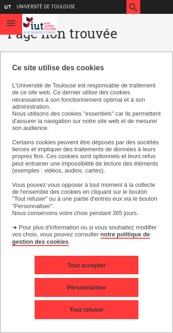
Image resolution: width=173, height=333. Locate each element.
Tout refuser (87, 309)
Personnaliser (86, 287)
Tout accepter (86, 265)
